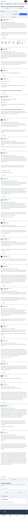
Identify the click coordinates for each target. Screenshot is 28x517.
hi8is (3, 375)
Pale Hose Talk (15, 11)
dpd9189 (4, 363)
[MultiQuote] (1, 37)
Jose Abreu (4, 78)
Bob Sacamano (5, 199)
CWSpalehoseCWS (6, 19)
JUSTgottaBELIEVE (5, 96)
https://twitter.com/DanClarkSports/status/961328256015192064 (11, 90)
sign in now (20, 484)
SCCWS (4, 178)
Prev (3, 17)
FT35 (3, 340)
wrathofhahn (5, 256)
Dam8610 (4, 119)
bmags (4, 70)
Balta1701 (4, 138)
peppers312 (4, 11)
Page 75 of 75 (14, 17)
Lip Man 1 (4, 152)
